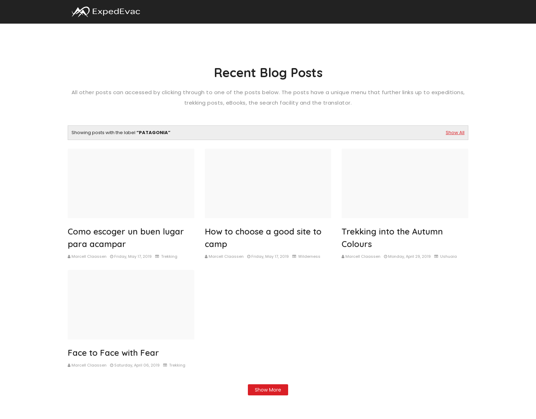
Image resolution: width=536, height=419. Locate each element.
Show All (455, 132)
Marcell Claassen (89, 256)
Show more (268, 389)
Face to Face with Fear (113, 352)
